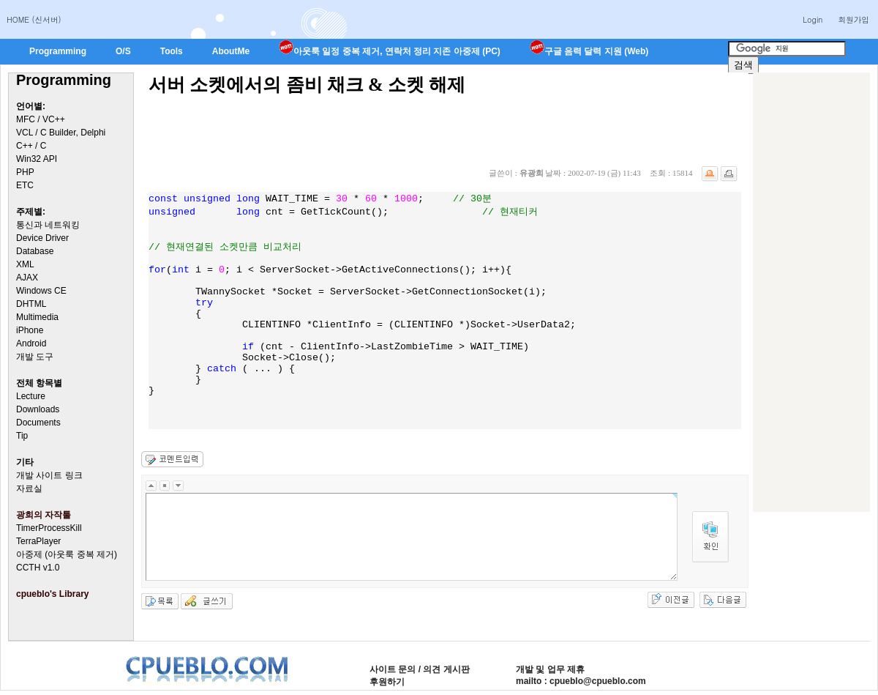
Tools (171, 51)
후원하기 (387, 682)
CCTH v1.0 (37, 567)
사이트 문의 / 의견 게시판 (419, 669)
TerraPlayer (38, 541)
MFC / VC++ (40, 119)
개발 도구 (34, 357)
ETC (25, 185)
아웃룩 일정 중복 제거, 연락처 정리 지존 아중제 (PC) (389, 51)
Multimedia (37, 317)
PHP (25, 172)
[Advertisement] (415, 130)
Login (812, 19)
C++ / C (31, 146)
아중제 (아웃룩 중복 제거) (66, 554)
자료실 (29, 488)
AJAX (27, 277)
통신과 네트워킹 (48, 225)
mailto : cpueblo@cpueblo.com (581, 681)
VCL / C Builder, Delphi (60, 132)
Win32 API (36, 159)
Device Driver (42, 238)
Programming (57, 51)
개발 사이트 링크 (49, 475)
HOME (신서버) (34, 19)
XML (25, 264)
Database (34, 251)
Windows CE (41, 291)
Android (31, 343)
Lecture (30, 396)
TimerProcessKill (49, 528)
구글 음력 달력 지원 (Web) (589, 51)
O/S (123, 51)
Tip (22, 436)
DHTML (31, 304)
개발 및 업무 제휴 (550, 669)
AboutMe (230, 51)
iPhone (29, 330)
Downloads (37, 409)
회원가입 (853, 19)
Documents (38, 422)
